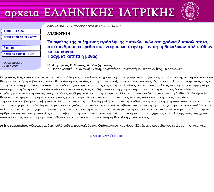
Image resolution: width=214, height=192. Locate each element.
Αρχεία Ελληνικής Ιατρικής (108, 135)
